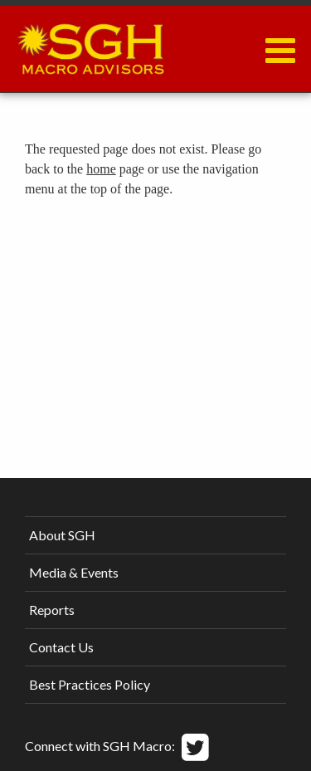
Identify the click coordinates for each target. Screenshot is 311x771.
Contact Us (61, 647)
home (101, 169)
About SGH (62, 535)
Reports (52, 609)
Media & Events (74, 572)
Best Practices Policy (89, 684)
